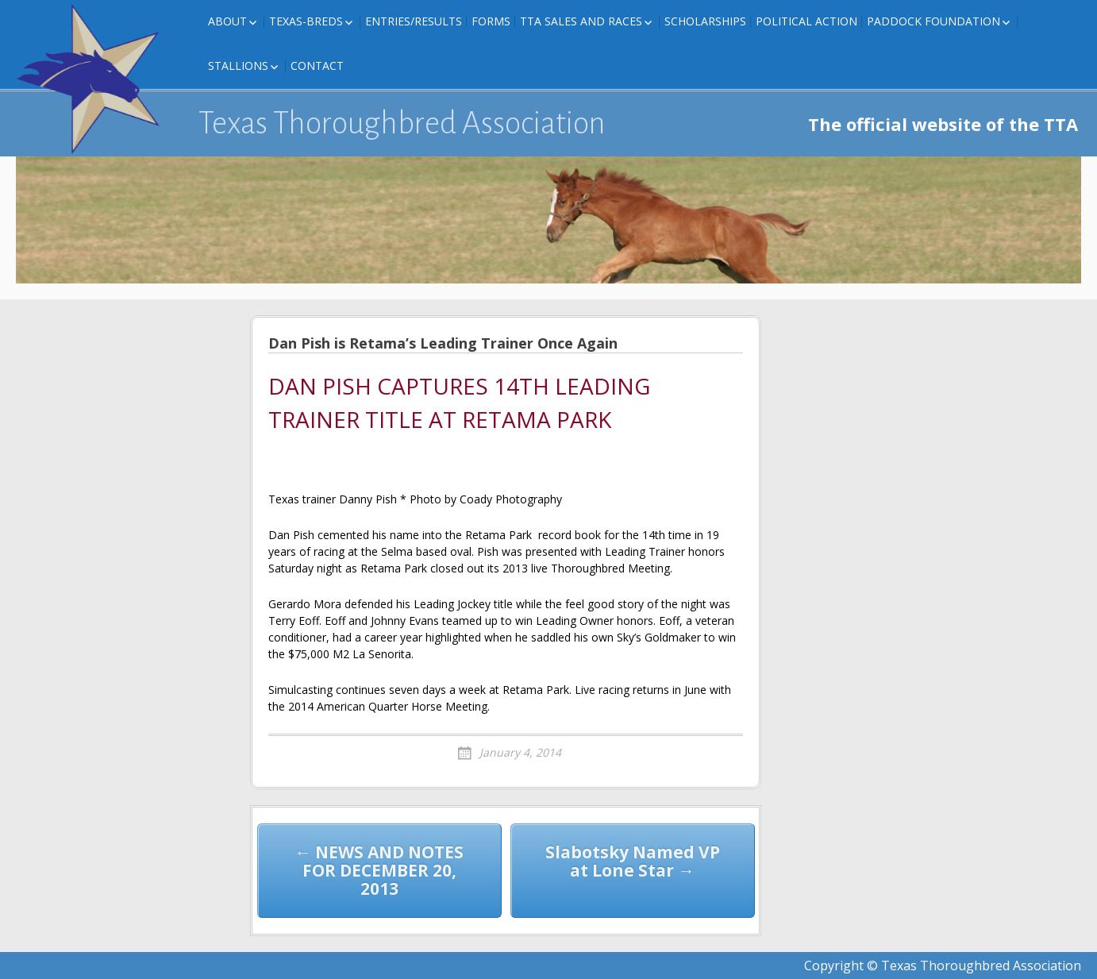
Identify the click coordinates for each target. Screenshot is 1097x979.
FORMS (491, 21)
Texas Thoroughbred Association (402, 123)
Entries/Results (413, 21)
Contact (317, 65)
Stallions (238, 65)
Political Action (806, 21)
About (227, 21)
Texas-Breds (306, 21)
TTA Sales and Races (581, 21)
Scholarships (705, 21)
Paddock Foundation (933, 21)
